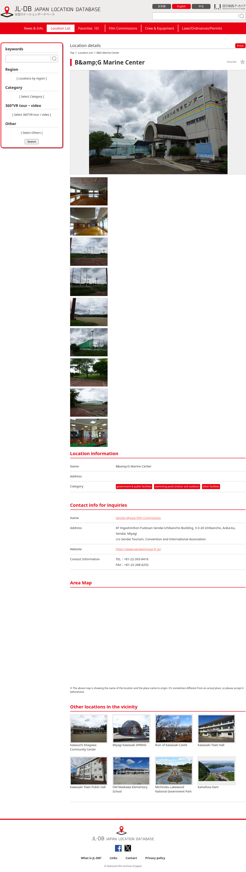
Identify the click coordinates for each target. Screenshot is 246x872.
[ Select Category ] (31, 96)
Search (31, 141)
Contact (131, 858)
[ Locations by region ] (32, 78)
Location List (60, 28)
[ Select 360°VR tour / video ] (31, 115)
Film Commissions (123, 28)
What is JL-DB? (91, 858)
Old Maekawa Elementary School (131, 775)
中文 (201, 6)
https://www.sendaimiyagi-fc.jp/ (139, 549)
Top (72, 53)
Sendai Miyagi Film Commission (139, 518)
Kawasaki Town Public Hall (89, 773)
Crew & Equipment (159, 28)
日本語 (162, 6)
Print (240, 46)
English (181, 6)
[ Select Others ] (31, 133)
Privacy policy (155, 858)
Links (113, 858)
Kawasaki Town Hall (216, 731)
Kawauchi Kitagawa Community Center (89, 733)
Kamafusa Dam (216, 773)
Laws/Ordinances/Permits (202, 28)
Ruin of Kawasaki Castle (174, 731)
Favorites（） (89, 28)
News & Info (33, 28)
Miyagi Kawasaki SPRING (131, 731)
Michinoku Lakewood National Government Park (174, 775)
